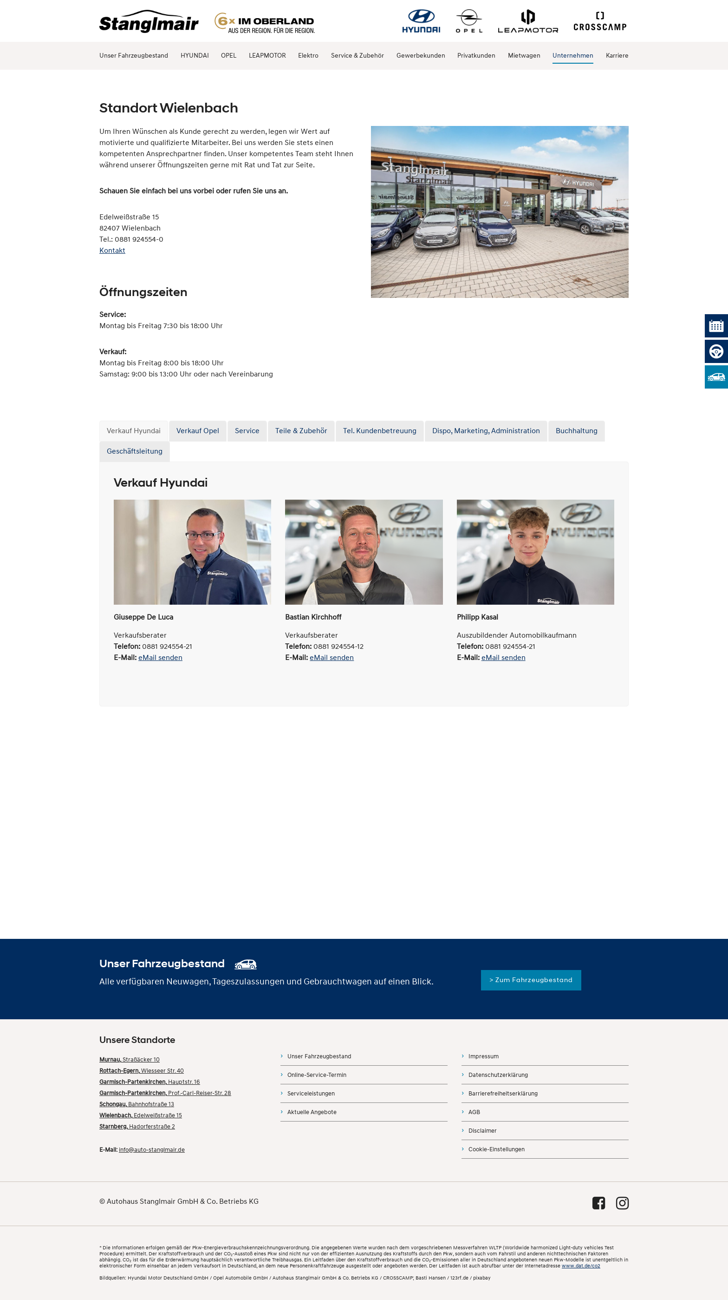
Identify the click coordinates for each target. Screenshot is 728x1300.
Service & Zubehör (357, 55)
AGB (474, 1112)
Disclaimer (482, 1131)
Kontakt (112, 250)
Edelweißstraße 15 (140, 1115)
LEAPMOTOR (267, 55)
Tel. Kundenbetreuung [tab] (379, 431)
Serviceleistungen (311, 1093)
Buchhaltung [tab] (577, 431)
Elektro (308, 55)
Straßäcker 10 (129, 1059)
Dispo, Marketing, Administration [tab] (486, 431)
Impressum (483, 1056)
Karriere (617, 55)
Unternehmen (572, 55)
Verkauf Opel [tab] (197, 431)
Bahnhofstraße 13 (136, 1104)
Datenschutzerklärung (498, 1075)
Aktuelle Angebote (312, 1112)
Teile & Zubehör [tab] (301, 431)
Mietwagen (524, 55)
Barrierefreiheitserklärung (503, 1093)
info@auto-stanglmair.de (152, 1150)
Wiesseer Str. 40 (141, 1071)
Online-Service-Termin (316, 1075)
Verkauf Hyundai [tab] (134, 431)
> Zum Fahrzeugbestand (531, 980)
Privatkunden (476, 55)
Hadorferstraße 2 (137, 1126)
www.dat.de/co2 (581, 1266)
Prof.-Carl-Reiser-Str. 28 (165, 1093)
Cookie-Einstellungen (496, 1149)
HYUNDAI (195, 55)
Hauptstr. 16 (149, 1082)
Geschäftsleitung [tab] (134, 451)
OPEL (228, 55)
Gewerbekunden (420, 55)
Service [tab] (247, 431)
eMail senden (160, 657)
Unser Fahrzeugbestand (133, 55)
